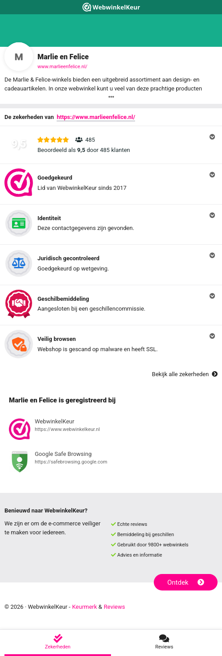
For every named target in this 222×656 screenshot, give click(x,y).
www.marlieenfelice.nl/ (62, 67)
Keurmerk (84, 606)
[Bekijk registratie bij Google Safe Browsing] (111, 463)
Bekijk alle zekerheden (185, 374)
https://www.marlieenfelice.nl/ (96, 117)
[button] (111, 145)
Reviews (114, 606)
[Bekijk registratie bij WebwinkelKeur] (111, 430)
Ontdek (185, 582)
